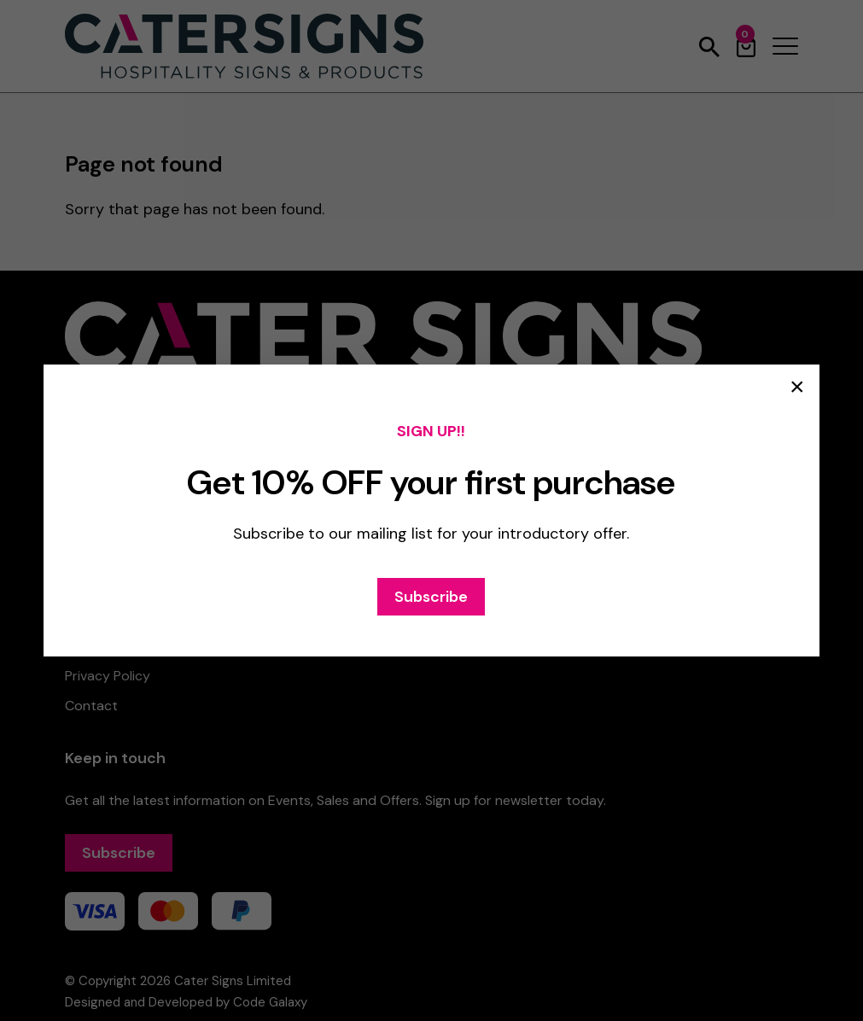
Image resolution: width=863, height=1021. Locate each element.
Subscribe (431, 596)
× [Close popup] (797, 386)
